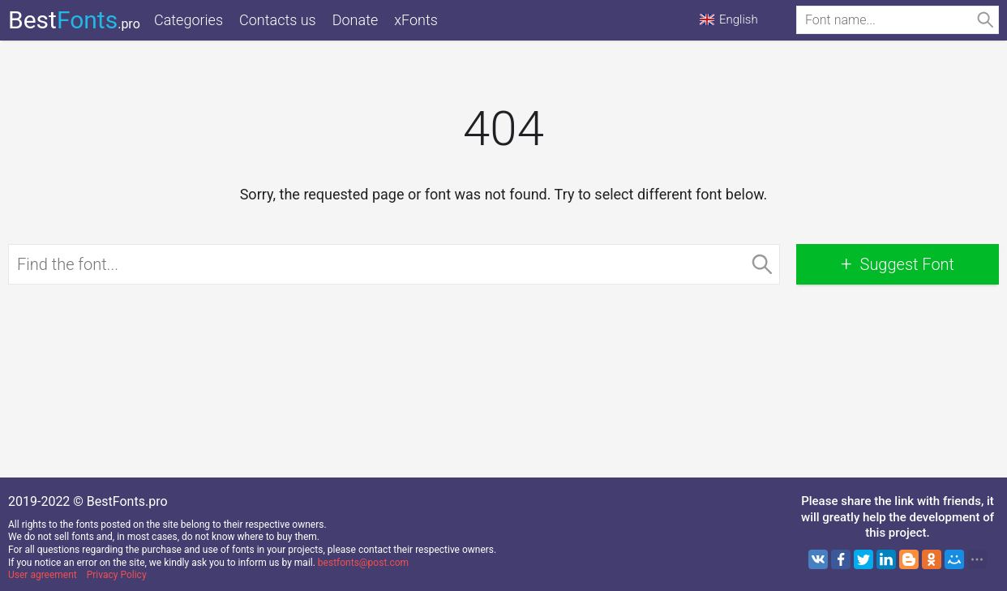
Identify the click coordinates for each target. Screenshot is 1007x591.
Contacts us (277, 19)
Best (74, 20)
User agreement (42, 574)
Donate (355, 19)
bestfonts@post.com (363, 562)
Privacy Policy (117, 574)
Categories (188, 19)
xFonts (416, 19)
